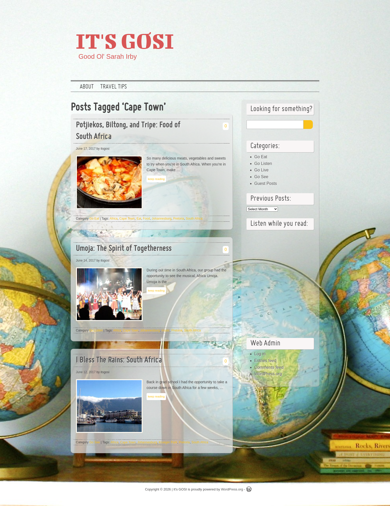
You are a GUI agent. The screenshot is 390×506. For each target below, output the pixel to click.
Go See (94, 442)
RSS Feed (312, 9)
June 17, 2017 (86, 148)
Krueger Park (168, 442)
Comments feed (269, 367)
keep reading (156, 178)
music (166, 330)
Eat (138, 218)
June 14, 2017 (86, 260)
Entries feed (265, 360)
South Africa (194, 218)
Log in (260, 354)
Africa (114, 218)
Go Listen (96, 330)
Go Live (261, 170)
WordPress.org (268, 374)
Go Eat (94, 218)
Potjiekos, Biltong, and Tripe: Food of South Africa (128, 131)
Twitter (279, 9)
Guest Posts (265, 183)
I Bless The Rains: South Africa (119, 360)
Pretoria (178, 218)
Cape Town (127, 218)
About (87, 87)
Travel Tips (113, 87)
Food (146, 218)
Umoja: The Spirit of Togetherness (123, 249)
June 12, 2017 (86, 372)
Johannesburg (161, 218)
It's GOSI (125, 40)
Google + (296, 9)
